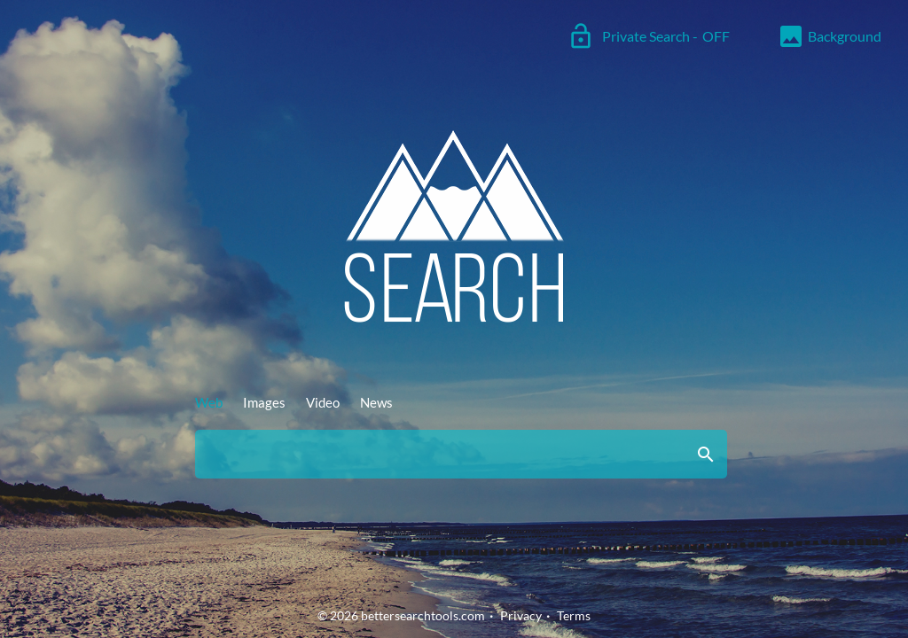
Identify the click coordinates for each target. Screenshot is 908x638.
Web (209, 402)
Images (264, 402)
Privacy (521, 615)
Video (323, 402)
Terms (574, 615)
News (376, 402)
